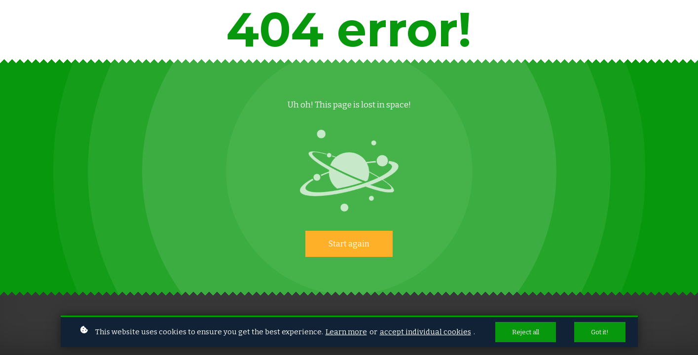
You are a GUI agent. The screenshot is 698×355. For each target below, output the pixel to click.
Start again (349, 243)
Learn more (346, 331)
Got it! (600, 332)
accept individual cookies (425, 331)
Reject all (525, 332)
